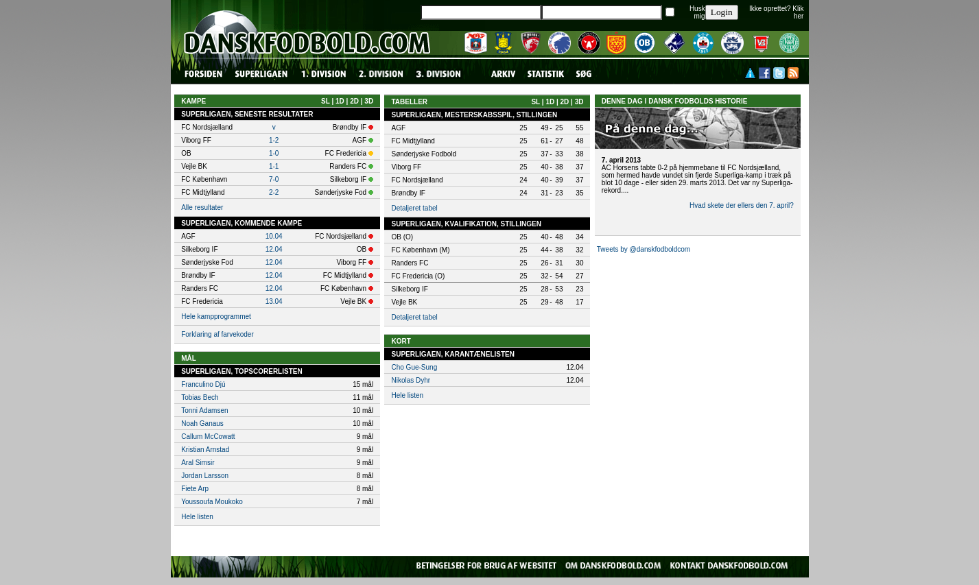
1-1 (274, 166)
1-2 (274, 140)
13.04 (274, 301)
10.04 (274, 236)
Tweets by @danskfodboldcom (643, 249)
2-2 (274, 192)
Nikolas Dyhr (410, 380)
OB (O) (402, 237)
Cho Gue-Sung (414, 367)
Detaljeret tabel (414, 208)
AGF (398, 128)
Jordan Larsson (204, 475)
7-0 (274, 179)
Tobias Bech (199, 397)
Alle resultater (202, 207)
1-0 (274, 153)
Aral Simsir (197, 462)
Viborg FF (406, 167)
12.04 (274, 249)
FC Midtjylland (412, 141)
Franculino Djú (203, 384)
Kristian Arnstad (205, 449)
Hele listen (197, 517)
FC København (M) (420, 250)
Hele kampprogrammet (216, 316)
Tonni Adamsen (204, 410)
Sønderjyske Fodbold (423, 154)
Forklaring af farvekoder (217, 334)
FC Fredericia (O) (418, 276)
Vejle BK (404, 302)
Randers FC (409, 263)
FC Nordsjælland (417, 180)
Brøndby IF (408, 193)
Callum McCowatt (208, 436)
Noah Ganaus (202, 423)
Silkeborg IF (409, 289)
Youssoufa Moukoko (212, 501)
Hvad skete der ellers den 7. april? (741, 205)
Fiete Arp (195, 488)
